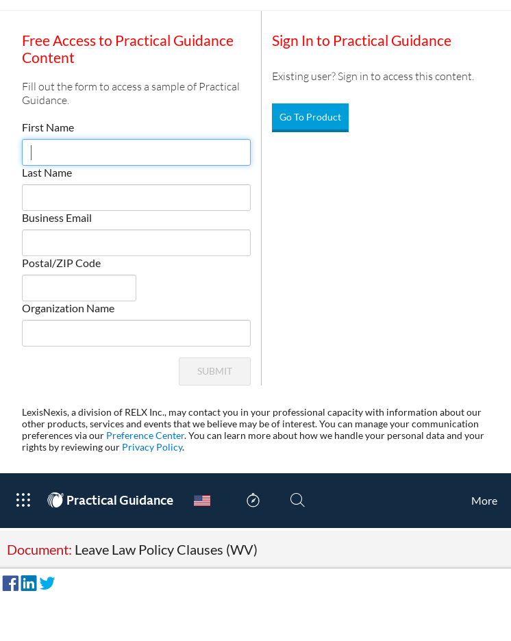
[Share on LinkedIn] (26, 581)
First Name (48, 127)
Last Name (47, 172)
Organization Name (68, 307)
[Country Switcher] (202, 500)
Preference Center (145, 435)
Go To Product (310, 117)
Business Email (57, 217)
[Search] (297, 500)
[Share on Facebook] (8, 581)
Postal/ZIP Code (61, 262)
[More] (484, 500)
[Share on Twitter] (45, 581)
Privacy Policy (152, 447)
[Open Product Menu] (23, 500)
